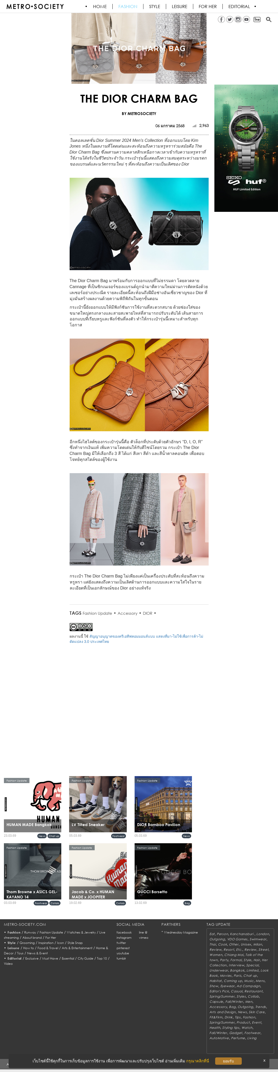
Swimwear (258, 939)
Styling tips (230, 1028)
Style (154, 6)
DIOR (147, 613)
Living (252, 1038)
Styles (241, 996)
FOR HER (208, 6)
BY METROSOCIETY (139, 113)
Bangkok (237, 970)
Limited (252, 970)
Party (224, 960)
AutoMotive (219, 1038)
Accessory (127, 613)
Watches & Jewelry (81, 932)
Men (248, 1002)
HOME (100, 6)
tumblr (121, 958)
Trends (260, 1007)
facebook (124, 932)
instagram (124, 938)
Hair (256, 960)
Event (256, 1022)
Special (252, 965)
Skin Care (256, 1012)
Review (215, 950)
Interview (236, 965)
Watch (247, 1028)
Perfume (238, 1038)
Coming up (233, 981)
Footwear (118, 836)
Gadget (235, 1033)
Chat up (54, 836)
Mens (260, 981)
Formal (235, 960)
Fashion (128, 6)
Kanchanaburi (242, 934)
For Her (50, 938)
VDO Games (237, 939)
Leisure (180, 6)
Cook (222, 944)
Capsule (216, 1002)
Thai (212, 944)
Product (243, 1022)
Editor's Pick (219, 991)
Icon (60, 943)
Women (215, 955)
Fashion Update (97, 613)
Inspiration (45, 943)
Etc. (239, 950)
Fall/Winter (234, 1002)
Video (8, 964)
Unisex (246, 944)
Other (234, 944)
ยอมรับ (228, 1061)
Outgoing (217, 939)
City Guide (85, 958)
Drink (229, 1017)
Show (213, 986)
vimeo (143, 938)
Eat (212, 934)
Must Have (50, 958)
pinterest (123, 948)
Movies (226, 976)
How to (28, 948)
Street (263, 950)
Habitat (215, 981)
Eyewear (227, 986)
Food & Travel (48, 948)
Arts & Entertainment (77, 948)
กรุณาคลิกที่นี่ (197, 1061)
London (262, 934)
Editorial (240, 6)
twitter (121, 943)
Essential (68, 958)
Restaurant (253, 991)
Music (249, 981)
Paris (237, 976)
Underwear (218, 970)
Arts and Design (222, 1012)
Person (222, 934)
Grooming (27, 943)
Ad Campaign (248, 986)
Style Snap (75, 943)
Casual (236, 991)
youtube (123, 953)
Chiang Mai (233, 955)
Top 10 (102, 958)
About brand (32, 938)
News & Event (37, 953)
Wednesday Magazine (181, 932)
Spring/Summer (221, 996)
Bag (187, 903)
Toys (20, 953)
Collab (55, 903)
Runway (30, 932)
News (42, 836)
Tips (238, 1017)
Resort (228, 950)
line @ (143, 932)
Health (214, 1028)
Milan (257, 944)
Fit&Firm (215, 1017)
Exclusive (32, 958)
